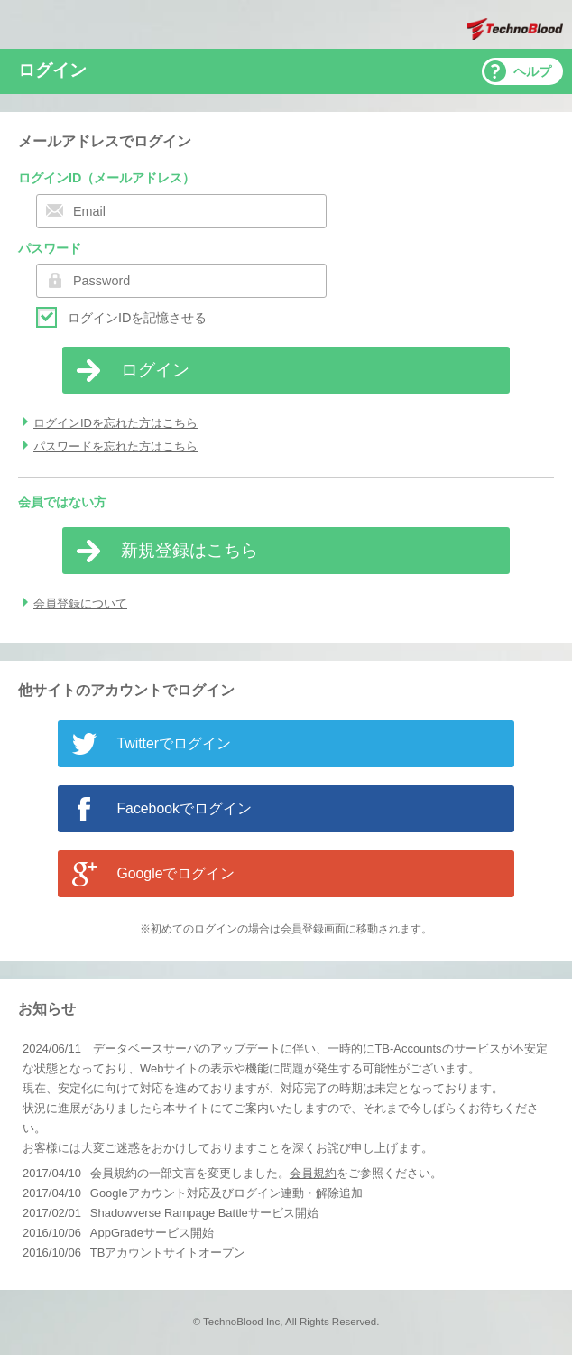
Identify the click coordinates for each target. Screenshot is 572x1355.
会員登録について (80, 603)
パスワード (49, 248)
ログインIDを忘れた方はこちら (115, 423)
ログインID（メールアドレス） (106, 178)
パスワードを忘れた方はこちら (115, 446)
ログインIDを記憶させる (137, 317)
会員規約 (313, 1173)
